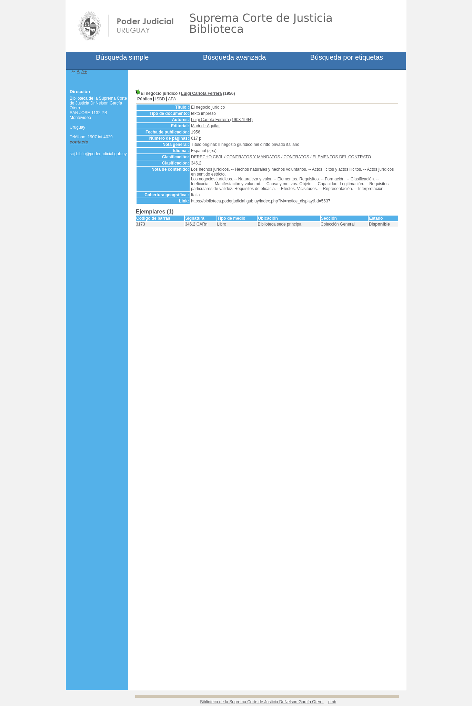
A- (73, 71)
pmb (332, 701)
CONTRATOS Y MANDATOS (253, 157)
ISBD (160, 99)
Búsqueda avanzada (234, 57)
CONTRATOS (296, 157)
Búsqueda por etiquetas (346, 57)
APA (172, 99)
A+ (84, 71)
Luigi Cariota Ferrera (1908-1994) (222, 119)
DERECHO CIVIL (207, 157)
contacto (79, 142)
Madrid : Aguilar (205, 125)
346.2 (196, 163)
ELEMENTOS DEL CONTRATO (342, 157)
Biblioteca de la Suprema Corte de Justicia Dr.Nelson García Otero (261, 701)
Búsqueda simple (122, 57)
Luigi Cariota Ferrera (201, 93)
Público (144, 99)
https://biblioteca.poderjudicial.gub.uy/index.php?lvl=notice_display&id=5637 (260, 201)
